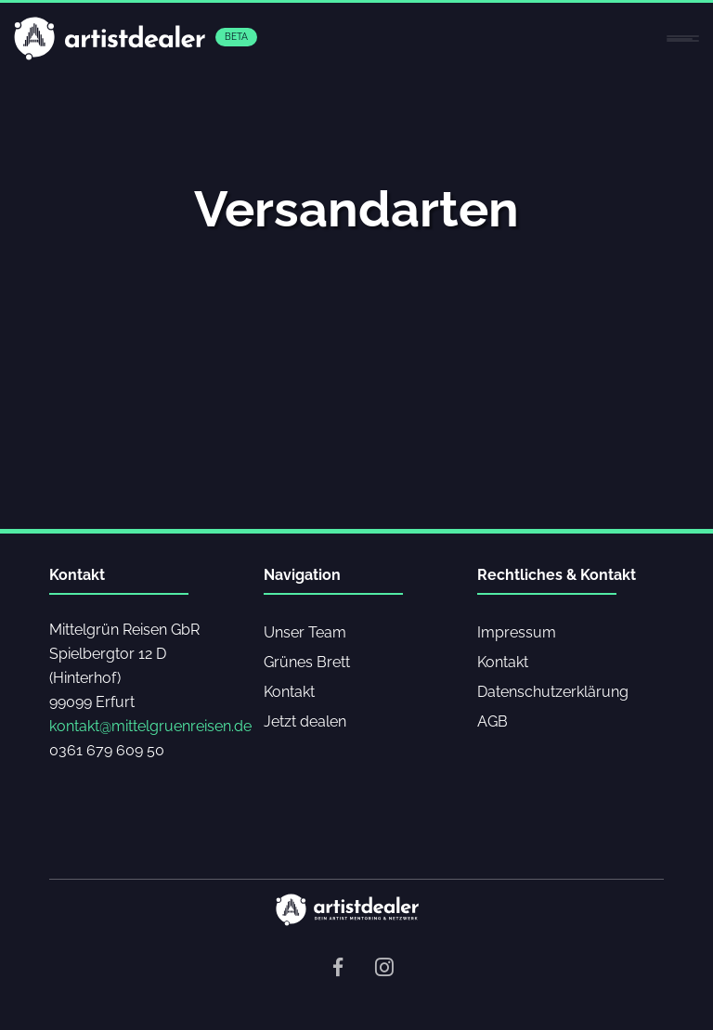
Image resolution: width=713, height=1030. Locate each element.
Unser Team (305, 632)
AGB (492, 721)
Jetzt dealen (305, 721)
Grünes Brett (307, 662)
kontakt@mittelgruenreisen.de (150, 726)
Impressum (516, 632)
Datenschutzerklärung (553, 692)
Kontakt (289, 692)
